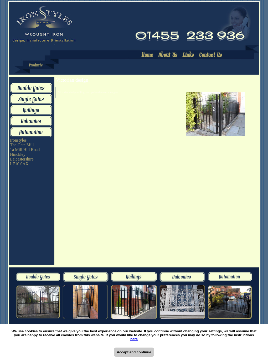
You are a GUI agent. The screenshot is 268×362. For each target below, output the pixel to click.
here (134, 339)
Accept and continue (134, 352)
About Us (168, 55)
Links (188, 55)
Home (147, 55)
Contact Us (210, 55)
